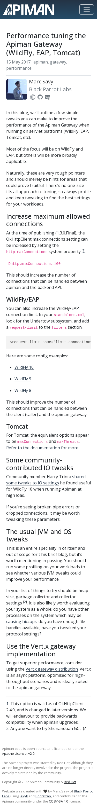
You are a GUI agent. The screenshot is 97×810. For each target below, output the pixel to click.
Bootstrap (43, 796)
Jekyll (24, 796)
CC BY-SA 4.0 (58, 801)
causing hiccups (21, 621)
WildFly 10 (24, 367)
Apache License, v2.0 (18, 753)
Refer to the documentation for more (42, 448)
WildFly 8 (22, 390)
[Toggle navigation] (86, 9)
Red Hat (70, 782)
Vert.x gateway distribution (52, 669)
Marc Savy (41, 81)
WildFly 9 (22, 379)
